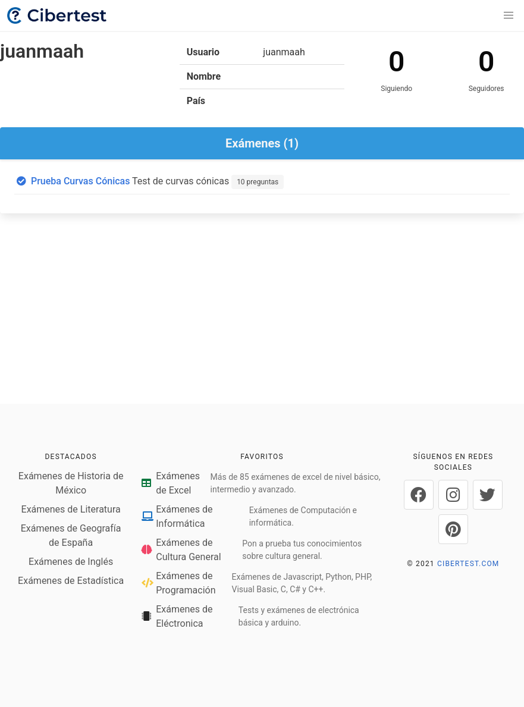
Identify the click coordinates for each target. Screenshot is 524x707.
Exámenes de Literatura (71, 509)
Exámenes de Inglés (71, 561)
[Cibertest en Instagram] (453, 495)
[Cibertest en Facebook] (419, 495)
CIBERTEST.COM (468, 564)
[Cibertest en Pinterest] (453, 529)
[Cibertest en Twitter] (488, 495)
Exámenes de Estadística (71, 580)
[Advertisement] (262, 311)
